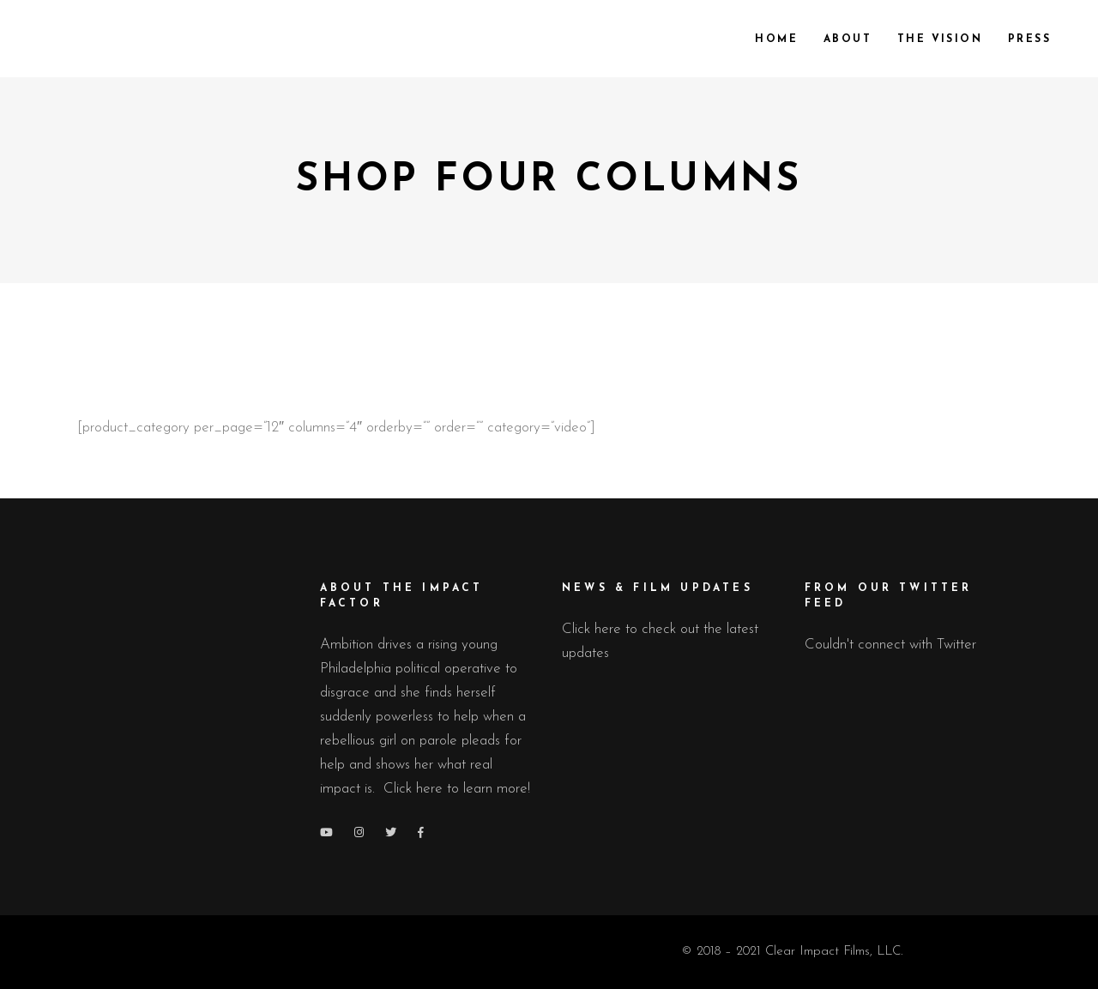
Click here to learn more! (456, 788)
